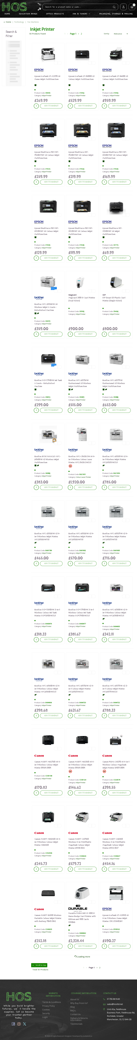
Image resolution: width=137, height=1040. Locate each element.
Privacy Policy (48, 1006)
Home (7, 14)
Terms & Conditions (51, 1002)
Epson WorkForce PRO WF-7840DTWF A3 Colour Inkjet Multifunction (46, 155)
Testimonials (76, 1024)
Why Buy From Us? (79, 1003)
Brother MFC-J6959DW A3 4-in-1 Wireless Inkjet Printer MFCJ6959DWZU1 (115, 459)
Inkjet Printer (46, 95)
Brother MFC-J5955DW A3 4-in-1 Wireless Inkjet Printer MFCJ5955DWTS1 (47, 536)
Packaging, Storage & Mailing (116, 14)
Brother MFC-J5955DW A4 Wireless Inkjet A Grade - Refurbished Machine (46, 307)
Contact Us (75, 1014)
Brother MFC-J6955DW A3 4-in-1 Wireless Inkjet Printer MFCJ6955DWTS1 (81, 536)
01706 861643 (113, 999)
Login (45, 1017)
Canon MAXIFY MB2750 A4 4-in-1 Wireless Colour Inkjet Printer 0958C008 (47, 765)
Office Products (55, 14)
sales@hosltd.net (115, 1004)
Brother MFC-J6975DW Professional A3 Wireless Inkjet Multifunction (79, 383)
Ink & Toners (80, 14)
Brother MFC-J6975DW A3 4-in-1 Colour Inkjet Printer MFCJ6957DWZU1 (81, 689)
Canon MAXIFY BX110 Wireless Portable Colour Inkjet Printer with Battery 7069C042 (47, 918)
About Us (74, 999)
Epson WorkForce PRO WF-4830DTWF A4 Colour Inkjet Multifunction (114, 155)
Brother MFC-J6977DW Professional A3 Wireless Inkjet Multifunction (113, 383)
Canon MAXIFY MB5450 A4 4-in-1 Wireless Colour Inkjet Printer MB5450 (47, 842)
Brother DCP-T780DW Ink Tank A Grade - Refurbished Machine (48, 383)
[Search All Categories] (80, 7)
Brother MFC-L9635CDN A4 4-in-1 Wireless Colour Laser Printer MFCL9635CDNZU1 (81, 459)
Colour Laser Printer (83, 477)
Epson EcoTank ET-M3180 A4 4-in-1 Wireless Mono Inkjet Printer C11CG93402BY (115, 918)
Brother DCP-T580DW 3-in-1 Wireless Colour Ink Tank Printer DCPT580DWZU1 (47, 613)
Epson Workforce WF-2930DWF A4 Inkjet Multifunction (112, 231)
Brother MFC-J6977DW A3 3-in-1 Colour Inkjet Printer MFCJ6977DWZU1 (115, 689)
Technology (19, 22)
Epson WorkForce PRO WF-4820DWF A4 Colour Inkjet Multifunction (46, 231)
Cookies (46, 1010)
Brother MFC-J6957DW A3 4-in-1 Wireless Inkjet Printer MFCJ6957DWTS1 (115, 536)
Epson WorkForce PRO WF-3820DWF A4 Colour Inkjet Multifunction (80, 231)
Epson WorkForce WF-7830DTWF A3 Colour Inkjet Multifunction (80, 155)
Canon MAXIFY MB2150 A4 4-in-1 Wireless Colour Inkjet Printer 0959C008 (81, 765)
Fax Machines (33, 22)
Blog (72, 1007)
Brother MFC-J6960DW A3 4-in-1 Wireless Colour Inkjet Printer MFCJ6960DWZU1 (47, 689)
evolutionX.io (87, 1036)
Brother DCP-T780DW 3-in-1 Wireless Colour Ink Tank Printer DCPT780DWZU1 (81, 613)
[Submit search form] (114, 7)
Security (46, 1013)
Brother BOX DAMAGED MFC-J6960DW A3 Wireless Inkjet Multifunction (47, 459)
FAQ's (73, 1011)
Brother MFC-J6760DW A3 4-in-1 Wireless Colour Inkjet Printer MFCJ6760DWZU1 (115, 613)
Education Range (28, 14)
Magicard (72, 295)
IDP (104, 295)
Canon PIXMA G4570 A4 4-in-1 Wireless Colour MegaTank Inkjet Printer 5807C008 (115, 765)
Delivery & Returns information (79, 1019)
